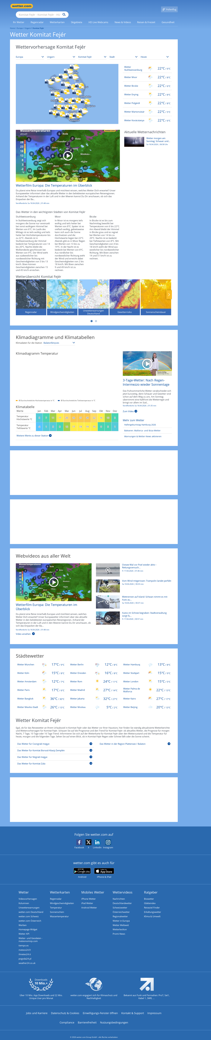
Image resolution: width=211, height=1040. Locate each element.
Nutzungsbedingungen (114, 1018)
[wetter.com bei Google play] (82, 869)
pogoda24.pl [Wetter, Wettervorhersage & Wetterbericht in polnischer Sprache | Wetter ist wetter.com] (25, 954)
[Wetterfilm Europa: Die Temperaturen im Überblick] (65, 164)
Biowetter (149, 894)
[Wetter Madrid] (94, 685)
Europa (20, 24)
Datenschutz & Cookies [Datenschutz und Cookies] (65, 1009)
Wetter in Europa (121, 916)
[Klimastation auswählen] (59, 338)
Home (12, 24)
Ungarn (28, 24)
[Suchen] (87, 6)
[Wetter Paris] (41, 685)
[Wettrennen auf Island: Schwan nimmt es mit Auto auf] (133, 599)
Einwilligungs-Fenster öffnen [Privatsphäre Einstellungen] (100, 1009)
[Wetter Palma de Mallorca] (147, 685)
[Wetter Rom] (94, 677)
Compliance (67, 1018)
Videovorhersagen (28, 894)
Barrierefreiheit (87, 1018)
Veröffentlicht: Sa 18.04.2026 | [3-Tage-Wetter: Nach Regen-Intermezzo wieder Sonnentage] (139, 401)
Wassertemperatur (59, 912)
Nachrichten (119, 894)
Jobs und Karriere (36, 1009)
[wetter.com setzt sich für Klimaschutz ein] (94, 986)
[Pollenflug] (169, 6)
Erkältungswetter (152, 907)
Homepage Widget (28, 925)
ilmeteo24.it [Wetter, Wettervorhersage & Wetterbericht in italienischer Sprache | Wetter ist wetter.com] (25, 950)
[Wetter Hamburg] (147, 660)
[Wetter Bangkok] (41, 694)
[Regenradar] (31, 293)
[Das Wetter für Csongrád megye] (54, 740)
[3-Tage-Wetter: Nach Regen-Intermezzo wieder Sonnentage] (147, 359)
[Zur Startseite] (21, 6)
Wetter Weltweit (121, 920)
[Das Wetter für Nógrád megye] (54, 753)
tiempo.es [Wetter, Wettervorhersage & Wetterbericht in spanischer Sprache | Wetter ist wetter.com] (24, 941)
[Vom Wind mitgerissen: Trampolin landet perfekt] (133, 583)
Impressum (154, 1009)
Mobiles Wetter (92, 888)
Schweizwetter (120, 903)
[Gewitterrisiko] (124, 293)
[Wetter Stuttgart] (147, 668)
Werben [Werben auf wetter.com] (23, 920)
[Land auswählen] (61, 52)
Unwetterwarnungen (29, 903)
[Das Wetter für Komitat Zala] (54, 759)
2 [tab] (96, 316)
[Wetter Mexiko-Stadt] (41, 703)
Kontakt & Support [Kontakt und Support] (132, 1009)
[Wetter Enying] (147, 90)
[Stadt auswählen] (123, 52)
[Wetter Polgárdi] (147, 99)
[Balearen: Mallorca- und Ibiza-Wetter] (142, 426)
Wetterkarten (60, 888)
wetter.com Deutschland (31, 907)
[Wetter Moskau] (94, 703)
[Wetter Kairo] (147, 694)
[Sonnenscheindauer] (156, 293)
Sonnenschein (57, 907)
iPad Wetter (87, 898)
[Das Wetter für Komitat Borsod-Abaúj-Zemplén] (54, 746)
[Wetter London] (147, 677)
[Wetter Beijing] (147, 703)
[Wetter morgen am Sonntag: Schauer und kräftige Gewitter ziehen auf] (147, 139)
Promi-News (119, 929)
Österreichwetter (121, 907)
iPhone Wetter (88, 894)
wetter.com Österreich (30, 916)
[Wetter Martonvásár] (147, 107)
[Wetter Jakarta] (94, 694)
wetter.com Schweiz (29, 912)
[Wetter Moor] (147, 73)
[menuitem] (19, 18)
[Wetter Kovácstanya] (147, 116)
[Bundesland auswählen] (92, 52)
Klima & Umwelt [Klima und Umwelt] (152, 912)
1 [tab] (91, 316)
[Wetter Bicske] (147, 81)
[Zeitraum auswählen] (155, 52)
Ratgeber (151, 888)
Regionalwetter (120, 912)
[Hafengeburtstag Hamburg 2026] (139, 420)
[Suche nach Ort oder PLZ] (64, 6)
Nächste (169, 290)
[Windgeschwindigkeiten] (62, 293)
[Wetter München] (41, 660)
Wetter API (24, 929)
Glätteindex (150, 898)
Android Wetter (89, 903)
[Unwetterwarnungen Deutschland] (93, 293)
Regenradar (56, 894)
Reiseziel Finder (152, 903)
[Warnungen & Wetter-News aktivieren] (142, 432)
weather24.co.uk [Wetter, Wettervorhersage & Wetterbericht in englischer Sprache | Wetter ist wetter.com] (27, 958)
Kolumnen (24, 898)
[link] (19, 18)
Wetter (24, 888)
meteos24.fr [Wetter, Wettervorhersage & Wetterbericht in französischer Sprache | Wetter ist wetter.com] (25, 945)
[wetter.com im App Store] (104, 869)
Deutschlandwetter (122, 898)
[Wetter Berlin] (94, 660)
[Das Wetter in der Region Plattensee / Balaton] (135, 740)
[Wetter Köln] (41, 668)
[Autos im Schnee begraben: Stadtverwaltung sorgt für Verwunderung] (133, 615)
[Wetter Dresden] (94, 668)
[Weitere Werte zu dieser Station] (34, 431)
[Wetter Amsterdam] (41, 677)
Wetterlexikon (120, 925)
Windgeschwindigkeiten (62, 898)
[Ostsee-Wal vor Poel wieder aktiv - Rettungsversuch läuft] (133, 567)
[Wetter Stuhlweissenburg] (147, 64)
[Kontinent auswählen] (30, 52)
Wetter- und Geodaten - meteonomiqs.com (30, 935)
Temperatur (56, 903)
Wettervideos (122, 888)
